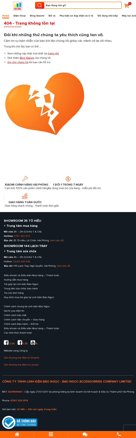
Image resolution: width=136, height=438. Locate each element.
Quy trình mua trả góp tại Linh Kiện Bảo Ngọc (29, 297)
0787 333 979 (22, 236)
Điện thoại (19, 15)
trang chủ (53, 53)
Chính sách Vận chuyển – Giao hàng (24, 319)
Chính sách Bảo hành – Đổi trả (21, 323)
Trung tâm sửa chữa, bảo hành (21, 288)
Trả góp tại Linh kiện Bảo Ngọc (21, 284)
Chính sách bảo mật (15, 315)
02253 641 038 (21, 261)
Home (5, 16)
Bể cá (52, 15)
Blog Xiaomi (37, 15)
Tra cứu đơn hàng (14, 292)
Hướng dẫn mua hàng (16, 279)
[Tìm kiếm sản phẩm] (78, 5)
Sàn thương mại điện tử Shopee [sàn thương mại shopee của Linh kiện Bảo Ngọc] (21, 357)
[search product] (39, 5)
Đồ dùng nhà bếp (107, 15)
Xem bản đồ (57, 240)
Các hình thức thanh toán (18, 332)
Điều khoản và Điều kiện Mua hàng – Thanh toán (31, 275)
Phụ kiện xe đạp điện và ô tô (76, 15)
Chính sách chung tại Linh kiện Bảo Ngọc (27, 306)
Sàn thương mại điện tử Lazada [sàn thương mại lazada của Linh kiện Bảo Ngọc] (21, 364)
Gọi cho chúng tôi (17, 62)
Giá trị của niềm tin (14, 310)
